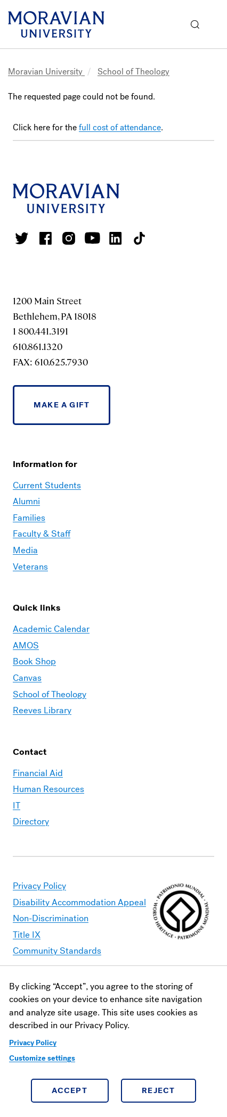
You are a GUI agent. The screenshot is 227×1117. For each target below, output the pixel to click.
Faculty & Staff (41, 534)
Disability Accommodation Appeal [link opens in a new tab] (79, 902)
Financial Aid (38, 773)
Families (29, 518)
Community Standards (57, 951)
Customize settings (42, 1058)
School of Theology (133, 71)
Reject (158, 1090)
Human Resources (48, 789)
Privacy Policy (32, 1043)
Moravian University (46, 71)
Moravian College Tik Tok (139, 238)
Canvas (27, 678)
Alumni (26, 501)
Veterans (30, 567)
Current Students (47, 485)
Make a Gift (62, 404)
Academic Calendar (51, 629)
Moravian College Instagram (69, 238)
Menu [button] (216, 24)
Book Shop (34, 661)
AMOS (26, 645)
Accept (69, 1090)
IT (16, 805)
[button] (195, 24)
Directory (31, 821)
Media (25, 550)
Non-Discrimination (50, 918)
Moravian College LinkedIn (116, 238)
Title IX (26, 935)
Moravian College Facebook (45, 238)
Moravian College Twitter (22, 238)
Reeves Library (42, 710)
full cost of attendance (120, 127)
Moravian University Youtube (92, 238)
